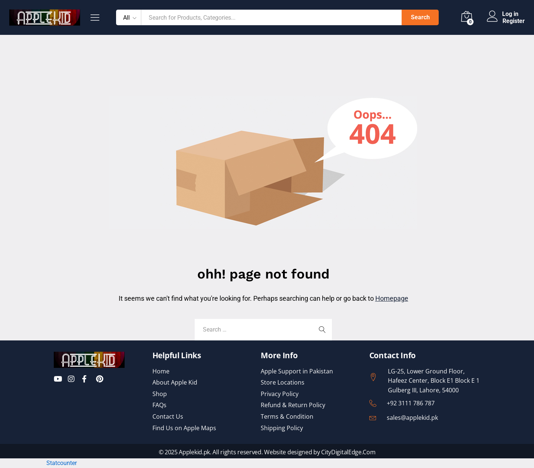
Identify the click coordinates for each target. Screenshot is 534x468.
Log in (503, 13)
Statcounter (61, 463)
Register (513, 20)
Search (420, 17)
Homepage (391, 298)
